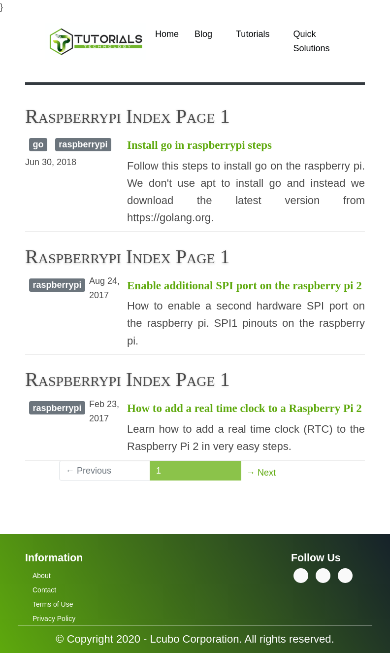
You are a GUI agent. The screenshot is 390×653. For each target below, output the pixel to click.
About (41, 576)
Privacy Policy (53, 618)
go (37, 144)
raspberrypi (83, 144)
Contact (44, 590)
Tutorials (252, 34)
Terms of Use (52, 604)
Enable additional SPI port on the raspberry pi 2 (244, 285)
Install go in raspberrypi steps (199, 145)
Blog (203, 34)
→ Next (261, 473)
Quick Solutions (311, 41)
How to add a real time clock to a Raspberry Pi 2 (244, 408)
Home (167, 34)
